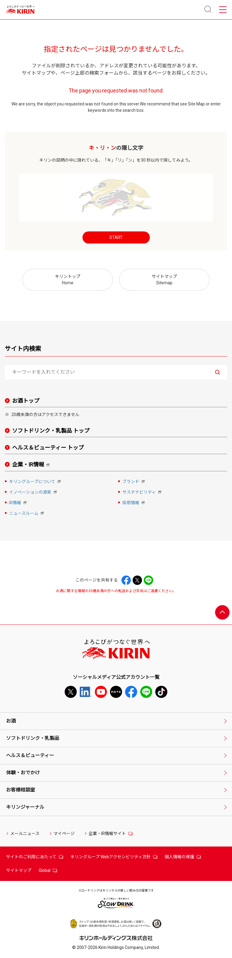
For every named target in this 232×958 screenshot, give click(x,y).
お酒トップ (25, 401)
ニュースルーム (27, 514)
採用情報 (134, 503)
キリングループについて (35, 482)
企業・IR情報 (32, 464)
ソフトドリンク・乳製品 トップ (50, 430)
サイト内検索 (23, 348)
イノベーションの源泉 (33, 492)
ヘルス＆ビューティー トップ (48, 447)
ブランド (134, 482)
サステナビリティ (142, 492)
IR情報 (18, 503)
